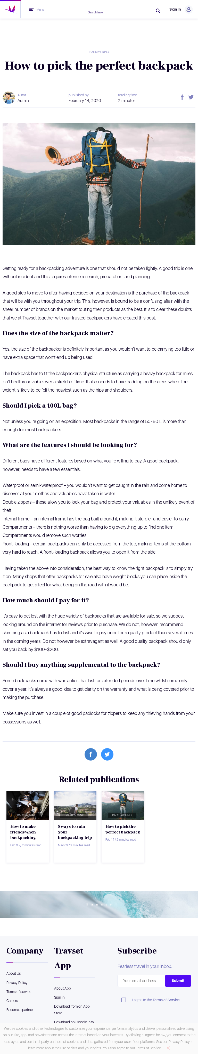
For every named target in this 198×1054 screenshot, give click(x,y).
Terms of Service (166, 1000)
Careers (12, 1001)
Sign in (59, 997)
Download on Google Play (74, 1022)
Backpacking (99, 52)
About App (62, 988)
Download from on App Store (72, 1009)
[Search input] (119, 12)
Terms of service (18, 992)
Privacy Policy (17, 983)
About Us (13, 973)
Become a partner (19, 1010)
